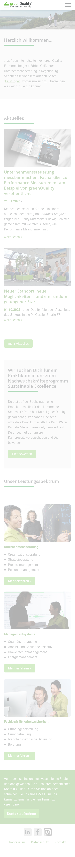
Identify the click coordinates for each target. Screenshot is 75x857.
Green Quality (18, 5)
